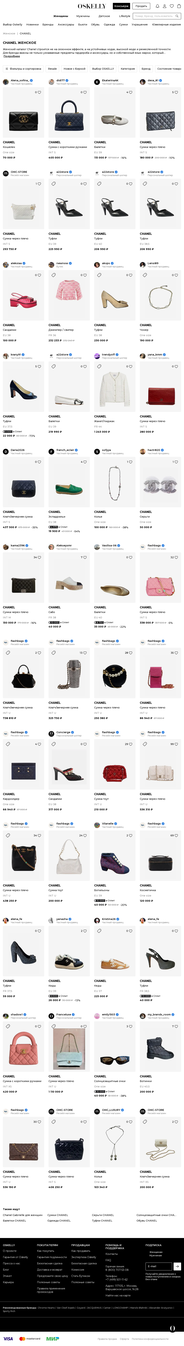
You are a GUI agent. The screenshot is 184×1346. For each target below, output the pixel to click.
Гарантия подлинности (52, 1257)
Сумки (123, 24)
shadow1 (17, 1014)
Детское (104, 16)
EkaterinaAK (110, 80)
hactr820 (154, 450)
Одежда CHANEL (59, 1220)
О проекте (10, 1251)
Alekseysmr (64, 545)
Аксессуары (66, 24)
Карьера (8, 1282)
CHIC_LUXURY (111, 1110)
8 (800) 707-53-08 (117, 1270)
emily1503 (108, 1014)
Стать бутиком (80, 1276)
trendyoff (108, 354)
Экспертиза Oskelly (83, 1257)
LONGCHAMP (120, 1307)
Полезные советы (48, 1282)
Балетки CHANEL (14, 1220)
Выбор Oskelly (12, 24)
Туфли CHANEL (102, 1220)
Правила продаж (107, 1339)
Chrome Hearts (46, 1307)
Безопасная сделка (49, 1263)
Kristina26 (109, 919)
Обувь (95, 24)
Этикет (7, 1276)
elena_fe (16, 919)
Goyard (81, 1307)
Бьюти (82, 24)
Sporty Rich (9, 1311)
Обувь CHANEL (147, 1220)
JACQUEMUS (94, 1307)
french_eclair (65, 450)
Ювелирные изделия (166, 24)
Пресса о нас (11, 1263)
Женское (9, 33)
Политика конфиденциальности (150, 1339)
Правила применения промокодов (51, 1290)
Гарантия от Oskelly (15, 1257)
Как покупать (45, 1251)
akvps (106, 263)
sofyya (106, 450)
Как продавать (80, 1251)
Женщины (60, 16)
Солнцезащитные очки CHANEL (158, 1215)
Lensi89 (153, 263)
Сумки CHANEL (57, 1215)
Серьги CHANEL (103, 1215)
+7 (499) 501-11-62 (116, 1279)
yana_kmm (155, 354)
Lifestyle (124, 16)
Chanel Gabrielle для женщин (22, 1215)
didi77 (60, 80)
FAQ (108, 1260)
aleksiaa (16, 263)
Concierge (63, 732)
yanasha (62, 919)
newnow (62, 263)
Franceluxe (63, 1014)
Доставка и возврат (49, 1269)
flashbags (154, 545)
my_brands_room (159, 1014)
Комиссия (77, 1269)
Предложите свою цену (52, 1276)
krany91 (16, 354)
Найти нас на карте (118, 1295)
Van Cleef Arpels (66, 1307)
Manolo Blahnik (138, 1307)
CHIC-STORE (19, 172)
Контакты (111, 1254)
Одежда (109, 24)
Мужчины (83, 16)
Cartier (107, 1307)
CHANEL (9, 142)
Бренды (47, 24)
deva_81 (153, 80)
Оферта (124, 1339)
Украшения (140, 24)
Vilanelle (107, 823)
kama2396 (18, 545)
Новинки (32, 24)
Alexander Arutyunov (161, 1307)
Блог (6, 1269)
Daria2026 (17, 450)
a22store (62, 172)
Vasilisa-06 (109, 545)
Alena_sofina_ (20, 80)
